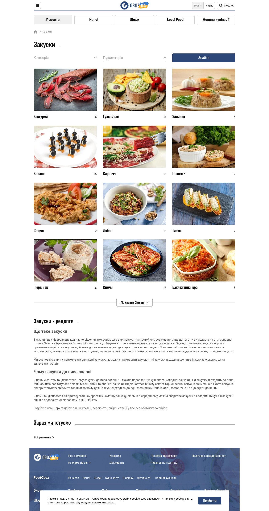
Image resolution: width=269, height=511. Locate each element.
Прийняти (209, 500)
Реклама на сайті (79, 462)
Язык (209, 5)
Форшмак (41, 287)
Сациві (39, 230)
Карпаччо (110, 173)
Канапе (39, 173)
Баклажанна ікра (185, 287)
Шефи (134, 20)
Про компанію (77, 456)
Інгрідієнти (144, 477)
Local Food (175, 20)
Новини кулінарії (216, 20)
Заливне (178, 116)
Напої (93, 20)
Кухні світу (112, 477)
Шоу (37, 500)
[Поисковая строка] (226, 5)
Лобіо (107, 230)
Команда (115, 456)
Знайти (204, 58)
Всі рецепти (42, 437)
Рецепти (53, 20)
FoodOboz (41, 478)
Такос (176, 230)
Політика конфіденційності (209, 456)
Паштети (178, 173)
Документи (116, 462)
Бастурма (41, 116)
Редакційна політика (164, 462)
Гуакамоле (111, 116)
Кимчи (108, 287)
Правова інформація (164, 456)
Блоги (38, 490)
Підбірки (128, 477)
